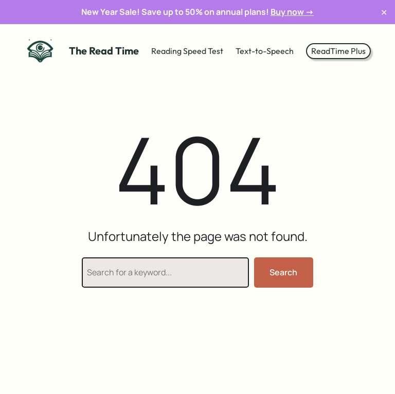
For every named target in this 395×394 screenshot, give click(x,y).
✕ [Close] (384, 12)
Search (283, 272)
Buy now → (292, 11)
